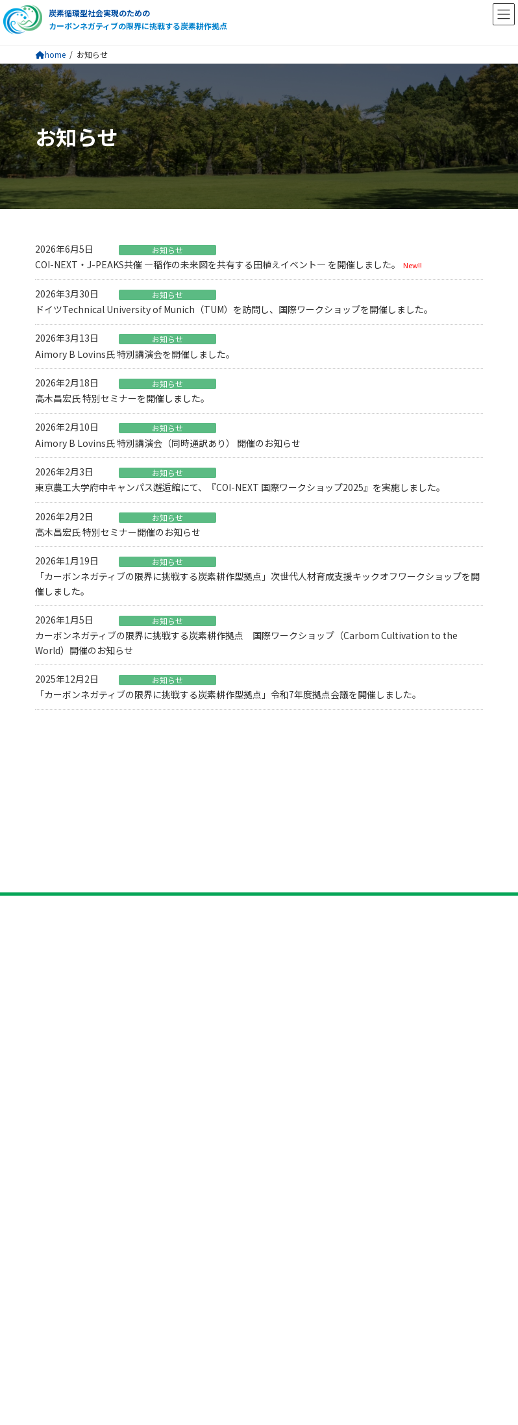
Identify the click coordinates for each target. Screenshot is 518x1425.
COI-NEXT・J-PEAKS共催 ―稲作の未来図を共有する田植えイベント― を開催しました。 (218, 264)
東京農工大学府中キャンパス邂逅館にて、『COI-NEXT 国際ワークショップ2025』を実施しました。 (240, 487)
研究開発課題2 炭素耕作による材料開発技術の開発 (138, 1004)
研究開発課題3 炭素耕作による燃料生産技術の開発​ (138, 1022)
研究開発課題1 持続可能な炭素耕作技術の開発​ (129, 985)
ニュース (55, 1086)
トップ (50, 853)
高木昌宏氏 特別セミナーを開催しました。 (122, 398)
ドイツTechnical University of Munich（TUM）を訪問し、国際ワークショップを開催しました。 (234, 309)
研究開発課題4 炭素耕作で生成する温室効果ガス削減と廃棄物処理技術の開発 (193, 1041)
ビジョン (56, 903)
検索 (427, 1173)
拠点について (66, 878)
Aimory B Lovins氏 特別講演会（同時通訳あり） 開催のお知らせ (168, 442)
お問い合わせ (66, 1111)
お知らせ (167, 250)
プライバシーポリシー (87, 1136)
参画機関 (56, 929)
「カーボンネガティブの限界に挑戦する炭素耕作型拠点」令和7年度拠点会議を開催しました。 (228, 694)
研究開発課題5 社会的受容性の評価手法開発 (125, 1059)
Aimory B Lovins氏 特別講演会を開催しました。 (135, 353)
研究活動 (56, 960)
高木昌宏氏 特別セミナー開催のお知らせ (118, 531)
